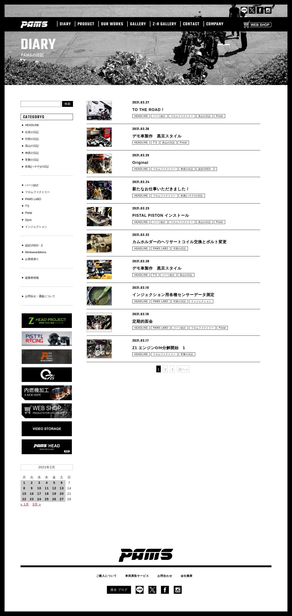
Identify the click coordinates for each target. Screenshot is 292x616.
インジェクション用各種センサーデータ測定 (180, 350)
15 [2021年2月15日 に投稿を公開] (24, 487)
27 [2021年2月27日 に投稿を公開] (62, 492)
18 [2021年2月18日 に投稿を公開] (47, 487)
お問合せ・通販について (42, 291)
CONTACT (191, 24)
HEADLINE (142, 119)
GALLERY (138, 24)
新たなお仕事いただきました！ (165, 213)
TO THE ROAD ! (150, 109)
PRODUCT (86, 24)
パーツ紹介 (162, 119)
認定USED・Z (216, 188)
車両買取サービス (139, 568)
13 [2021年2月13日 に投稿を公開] (62, 481)
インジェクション (210, 360)
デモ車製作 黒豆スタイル (161, 144)
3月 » (36, 498)
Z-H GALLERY (164, 24)
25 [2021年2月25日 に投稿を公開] (47, 492)
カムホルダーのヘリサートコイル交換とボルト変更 (187, 281)
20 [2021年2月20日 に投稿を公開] (62, 487)
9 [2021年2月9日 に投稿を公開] (32, 481)
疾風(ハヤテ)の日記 (200, 222)
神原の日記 (194, 188)
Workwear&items (37, 248)
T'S (157, 154)
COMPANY (215, 24)
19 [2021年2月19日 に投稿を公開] (54, 487)
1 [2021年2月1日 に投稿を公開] (24, 476)
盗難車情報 (33, 273)
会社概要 (181, 568)
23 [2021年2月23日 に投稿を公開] (32, 492)
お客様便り (33, 255)
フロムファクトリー (188, 119)
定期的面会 (144, 385)
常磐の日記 (194, 429)
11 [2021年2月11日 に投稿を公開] (47, 481)
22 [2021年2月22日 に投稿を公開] (24, 492)
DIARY (65, 24)
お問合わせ (162, 568)
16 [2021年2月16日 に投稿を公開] (32, 487)
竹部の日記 (185, 291)
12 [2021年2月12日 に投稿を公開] (54, 481)
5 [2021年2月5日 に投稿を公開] (54, 476)
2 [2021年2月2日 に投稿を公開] (32, 476)
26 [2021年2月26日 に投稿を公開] (54, 492)
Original (141, 178)
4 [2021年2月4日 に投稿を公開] (47, 476)
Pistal (231, 119)
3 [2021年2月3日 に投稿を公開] (39, 476)
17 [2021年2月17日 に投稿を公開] (39, 487)
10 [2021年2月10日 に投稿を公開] (39, 481)
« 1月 (25, 498)
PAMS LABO (163, 291)
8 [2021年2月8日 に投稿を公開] (24, 481)
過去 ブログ (119, 581)
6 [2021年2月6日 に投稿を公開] (62, 476)
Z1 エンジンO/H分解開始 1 (163, 419)
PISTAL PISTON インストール (165, 247)
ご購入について (112, 568)
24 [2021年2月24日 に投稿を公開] (39, 492)
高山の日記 (214, 119)
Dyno (29, 217)
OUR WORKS (112, 24)
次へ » (183, 449)
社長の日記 (33, 132)
